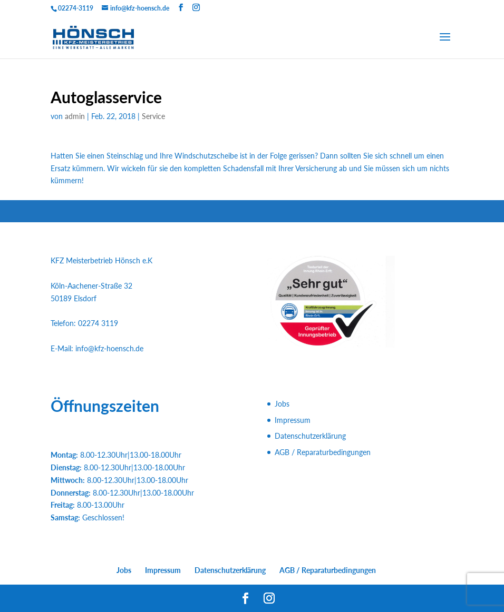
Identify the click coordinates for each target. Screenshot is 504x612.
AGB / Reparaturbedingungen (323, 452)
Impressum (293, 420)
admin (75, 116)
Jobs (282, 403)
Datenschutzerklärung (310, 435)
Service (153, 116)
